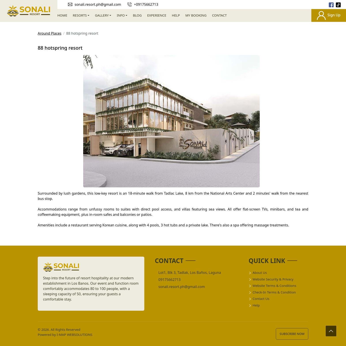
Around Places (49, 33)
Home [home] (62, 15)
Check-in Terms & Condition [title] (272, 292)
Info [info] (121, 15)
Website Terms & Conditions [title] (272, 285)
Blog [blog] (137, 15)
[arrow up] (330, 330)
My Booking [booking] (196, 15)
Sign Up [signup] (328, 15)
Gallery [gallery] (102, 15)
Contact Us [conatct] (258, 298)
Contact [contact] (219, 15)
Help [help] (176, 15)
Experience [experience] (156, 15)
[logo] (61, 268)
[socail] (331, 4)
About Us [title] (257, 272)
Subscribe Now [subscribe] (292, 334)
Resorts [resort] (80, 15)
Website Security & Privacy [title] (270, 279)
